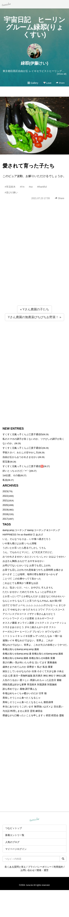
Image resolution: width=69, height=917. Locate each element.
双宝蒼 (6, 461)
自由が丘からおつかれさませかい (20, 457)
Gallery (33, 83)
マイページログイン (16, 849)
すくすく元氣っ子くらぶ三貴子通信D (22, 434)
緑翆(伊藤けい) (34, 63)
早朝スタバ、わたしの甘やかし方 (20, 452)
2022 (5, 496)
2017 (5, 518)
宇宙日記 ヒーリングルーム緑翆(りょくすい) (34, 27)
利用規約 (58, 866)
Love (47, 83)
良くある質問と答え (15, 866)
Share (60, 83)
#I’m (22, 186)
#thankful (42, 186)
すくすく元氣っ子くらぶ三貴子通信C (22, 448)
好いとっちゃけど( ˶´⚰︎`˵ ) (16, 470)
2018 (5, 514)
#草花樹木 (10, 186)
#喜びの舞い (11, 192)
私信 (5, 480)
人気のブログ (12, 842)
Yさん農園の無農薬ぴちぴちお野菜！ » (34, 317)
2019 (5, 509)
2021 (5, 500)
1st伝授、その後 (11, 475)
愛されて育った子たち (29, 166)
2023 (5, 491)
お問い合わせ (28, 870)
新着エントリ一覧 (14, 835)
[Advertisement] (32, 260)
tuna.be (34, 819)
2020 (5, 505)
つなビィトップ (13, 828)
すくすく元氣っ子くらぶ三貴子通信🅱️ (23, 466)
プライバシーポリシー (40, 866)
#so (31, 186)
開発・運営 (42, 870)
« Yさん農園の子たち (34, 309)
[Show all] (61, 74)
